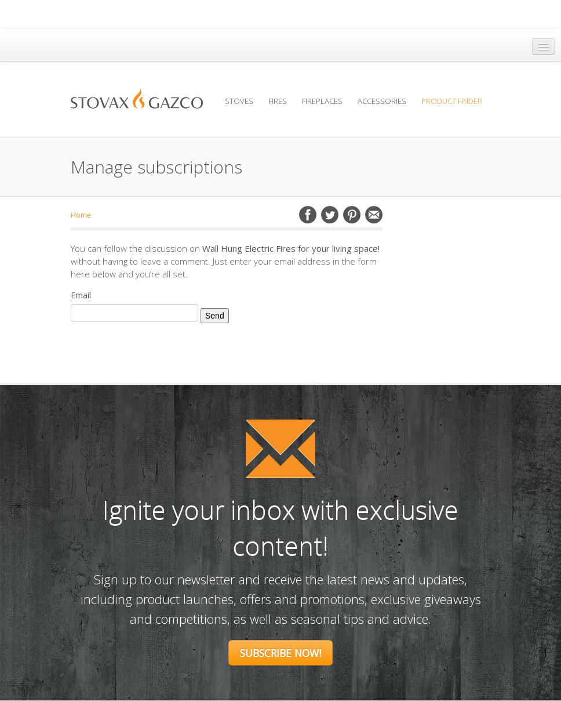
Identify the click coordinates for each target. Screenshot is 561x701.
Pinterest (351, 214)
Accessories (382, 101)
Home (81, 215)
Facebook (307, 214)
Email (373, 214)
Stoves (239, 101)
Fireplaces (322, 101)
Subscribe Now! (280, 653)
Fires (277, 101)
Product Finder (451, 101)
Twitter (329, 214)
